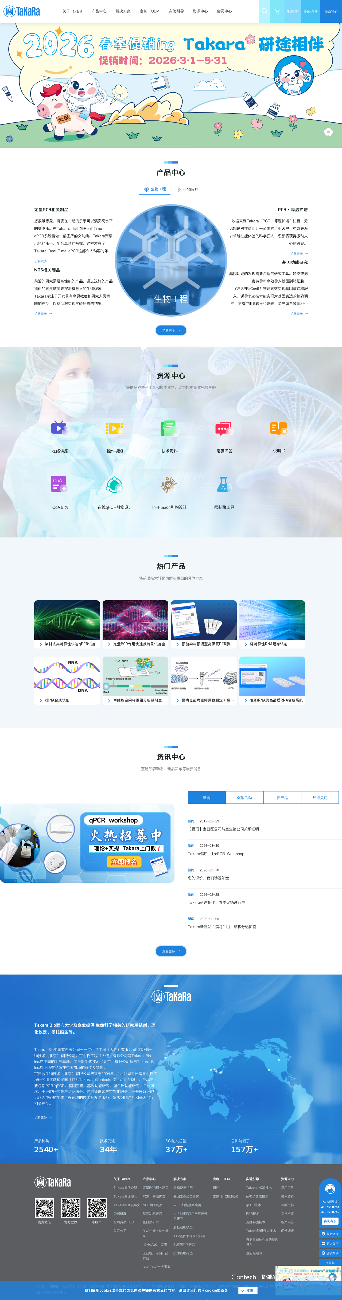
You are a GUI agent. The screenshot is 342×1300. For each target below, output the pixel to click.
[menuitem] (74, 11)
